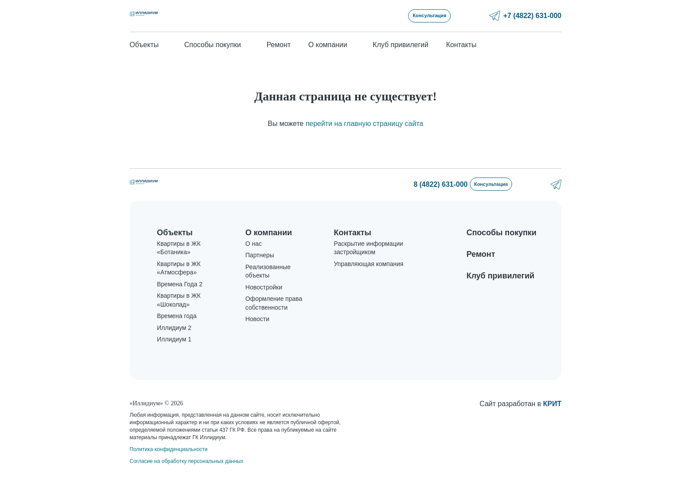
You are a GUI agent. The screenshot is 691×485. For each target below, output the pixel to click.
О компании (268, 236)
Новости (257, 328)
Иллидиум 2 (174, 336)
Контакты (461, 46)
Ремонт (279, 46)
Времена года (177, 325)
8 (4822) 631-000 (419, 187)
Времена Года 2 (179, 292)
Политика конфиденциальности (169, 448)
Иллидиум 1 (174, 348)
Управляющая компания (369, 272)
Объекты (175, 236)
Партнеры (259, 264)
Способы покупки (501, 236)
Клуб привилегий (400, 46)
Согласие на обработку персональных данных (186, 460)
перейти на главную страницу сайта (364, 125)
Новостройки (263, 296)
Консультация (483, 16)
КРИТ (552, 403)
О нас (253, 252)
